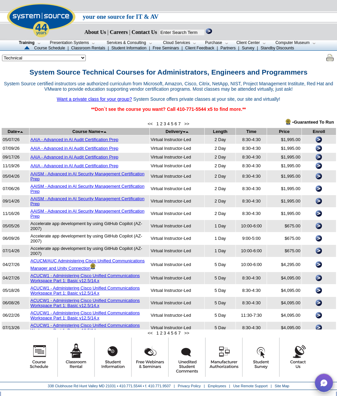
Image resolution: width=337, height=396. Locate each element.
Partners (227, 48)
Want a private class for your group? (94, 99)
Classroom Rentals (88, 48)
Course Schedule (49, 48)
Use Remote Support (250, 386)
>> (186, 123)
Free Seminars (166, 48)
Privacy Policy (190, 386)
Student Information (128, 48)
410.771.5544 (130, 386)
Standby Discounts (277, 48)
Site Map (282, 386)
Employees (217, 386)
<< (150, 123)
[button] (324, 383)
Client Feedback (199, 48)
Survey (248, 48)
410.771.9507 (159, 386)
